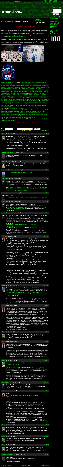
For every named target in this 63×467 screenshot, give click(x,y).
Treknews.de (60, 1)
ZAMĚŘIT (46, 134)
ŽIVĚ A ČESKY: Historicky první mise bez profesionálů (21, 224)
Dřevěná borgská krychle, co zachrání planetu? (19, 172)
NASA (25, 109)
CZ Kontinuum (17, 1)
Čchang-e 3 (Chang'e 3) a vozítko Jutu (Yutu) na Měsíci (13, 93)
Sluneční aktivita (15, 115)
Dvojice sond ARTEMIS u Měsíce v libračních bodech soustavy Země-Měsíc (22, 94)
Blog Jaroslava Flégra (12, 339)
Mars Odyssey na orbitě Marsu (16, 97)
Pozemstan (38, 20)
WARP (30, 1)
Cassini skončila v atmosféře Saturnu (13, 99)
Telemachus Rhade (7, 152)
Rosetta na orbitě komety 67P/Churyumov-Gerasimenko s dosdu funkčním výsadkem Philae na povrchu (24, 87)
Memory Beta (50, 1)
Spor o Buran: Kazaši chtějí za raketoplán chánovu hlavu (29, 205)
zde (29, 90)
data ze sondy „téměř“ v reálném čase (9, 103)
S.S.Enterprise (6, 170)
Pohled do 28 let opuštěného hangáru (16, 208)
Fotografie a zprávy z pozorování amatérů (10, 114)
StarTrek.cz (7, 1)
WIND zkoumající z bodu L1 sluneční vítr (36, 102)
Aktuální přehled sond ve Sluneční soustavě (11, 81)
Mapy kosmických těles (6, 117)
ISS (5, 111)
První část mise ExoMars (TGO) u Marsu (28, 84)
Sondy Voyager (24, 81)
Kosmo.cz (11, 187)
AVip (3, 236)
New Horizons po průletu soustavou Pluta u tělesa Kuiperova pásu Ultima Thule (31, 85)
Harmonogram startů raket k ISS (16, 108)
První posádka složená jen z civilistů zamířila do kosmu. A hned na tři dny (26, 197)
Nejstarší (47, 130)
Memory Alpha (45, 1)
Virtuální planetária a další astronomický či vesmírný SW (24, 117)
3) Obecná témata (7, 21)
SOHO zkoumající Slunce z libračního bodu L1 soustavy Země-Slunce (23, 100)
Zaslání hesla (58, 16)
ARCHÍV (52, 33)
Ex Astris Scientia (55, 1)
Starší (42, 130)
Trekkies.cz (2, 1)
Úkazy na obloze (25, 111)
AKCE (52, 27)
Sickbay (12, 1)
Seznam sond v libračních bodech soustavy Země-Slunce (28, 105)
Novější (9, 130)
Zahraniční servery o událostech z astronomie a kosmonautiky (34, 115)
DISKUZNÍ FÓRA (56, 23)
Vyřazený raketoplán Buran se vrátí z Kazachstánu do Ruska (29, 207)
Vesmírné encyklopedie (35, 111)
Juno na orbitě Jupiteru (20, 90)
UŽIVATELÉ (53, 21)
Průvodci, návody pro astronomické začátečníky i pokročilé (31, 112)
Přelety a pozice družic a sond (14, 111)
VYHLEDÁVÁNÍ (54, 24)
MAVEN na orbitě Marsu (28, 88)
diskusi (30, 96)
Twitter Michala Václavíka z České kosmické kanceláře (32, 187)
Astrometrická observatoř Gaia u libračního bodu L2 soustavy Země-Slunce (32, 91)
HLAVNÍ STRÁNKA (55, 19)
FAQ (51, 32)
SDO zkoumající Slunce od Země (29, 99)
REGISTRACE (57, 7)
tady (22, 88)
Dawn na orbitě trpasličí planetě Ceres (9, 88)
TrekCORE (34, 1)
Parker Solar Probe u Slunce (35, 81)
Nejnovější (3, 130)
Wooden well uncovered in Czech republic (21, 139)
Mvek (3, 134)
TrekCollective (40, 1)
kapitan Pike (5, 161)
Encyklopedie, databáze (9, 120)
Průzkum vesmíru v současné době (16, 36)
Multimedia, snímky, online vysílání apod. (37, 109)
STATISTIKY (53, 26)
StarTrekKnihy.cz (23, 1)
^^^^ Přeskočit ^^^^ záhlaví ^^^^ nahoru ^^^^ (25, 122)
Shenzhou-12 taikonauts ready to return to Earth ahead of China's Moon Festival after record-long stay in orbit (26, 189)
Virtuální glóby (23, 118)
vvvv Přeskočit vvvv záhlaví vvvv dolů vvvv (25, 26)
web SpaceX (12, 226)
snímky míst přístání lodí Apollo (20, 96)
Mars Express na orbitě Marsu (39, 96)
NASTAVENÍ (53, 30)
